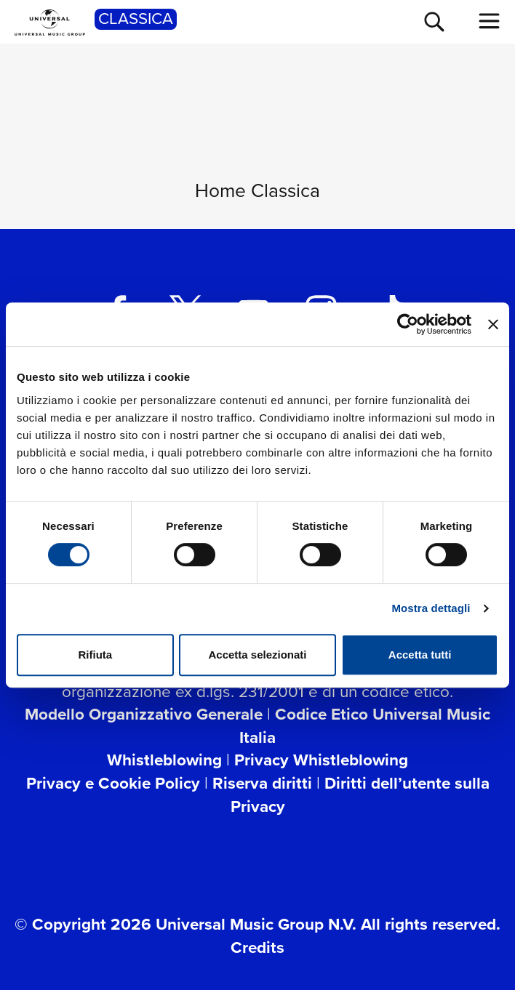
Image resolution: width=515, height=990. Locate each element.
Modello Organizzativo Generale (144, 714)
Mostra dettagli (430, 608)
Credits (257, 947)
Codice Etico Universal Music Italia (364, 725)
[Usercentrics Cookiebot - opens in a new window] (407, 324)
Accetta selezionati (257, 654)
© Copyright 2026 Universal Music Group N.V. (185, 924)
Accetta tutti (420, 654)
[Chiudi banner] (493, 324)
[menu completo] (489, 21)
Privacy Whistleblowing (321, 760)
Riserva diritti (262, 783)
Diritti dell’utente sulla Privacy (360, 794)
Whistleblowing (164, 760)
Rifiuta (95, 654)
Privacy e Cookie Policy (113, 783)
